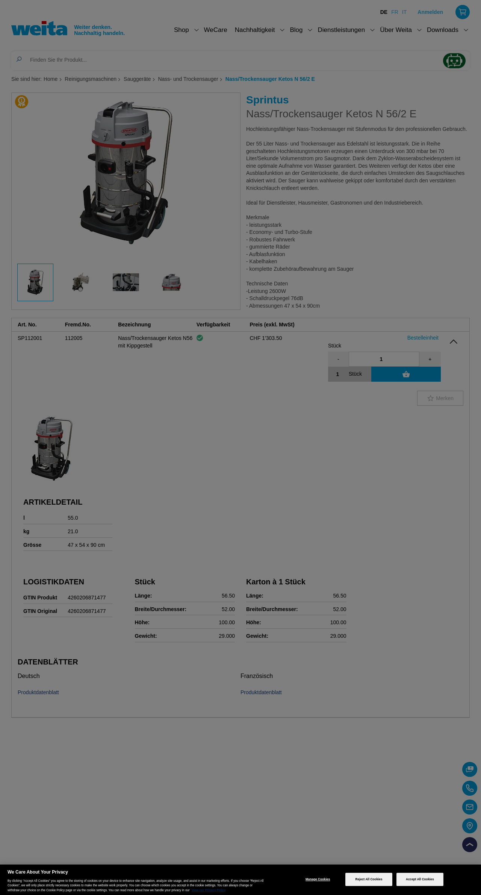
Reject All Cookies (369, 879)
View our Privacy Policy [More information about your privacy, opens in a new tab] (209, 890)
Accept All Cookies (420, 879)
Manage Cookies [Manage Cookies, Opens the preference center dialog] (318, 879)
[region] (240, 880)
